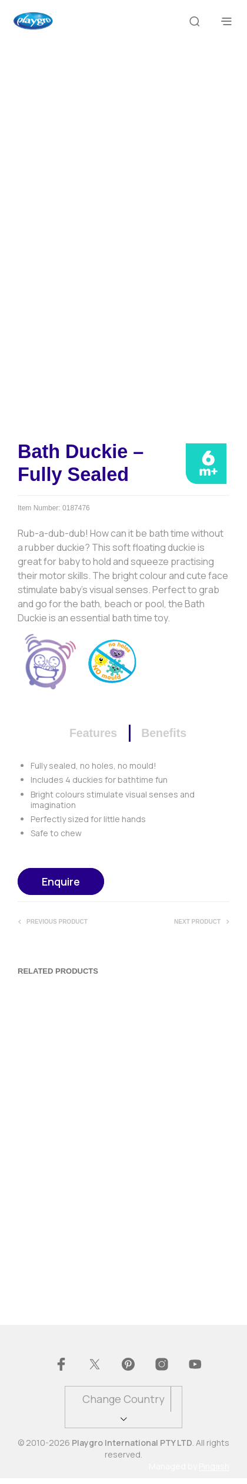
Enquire (61, 887)
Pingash (214, 1472)
